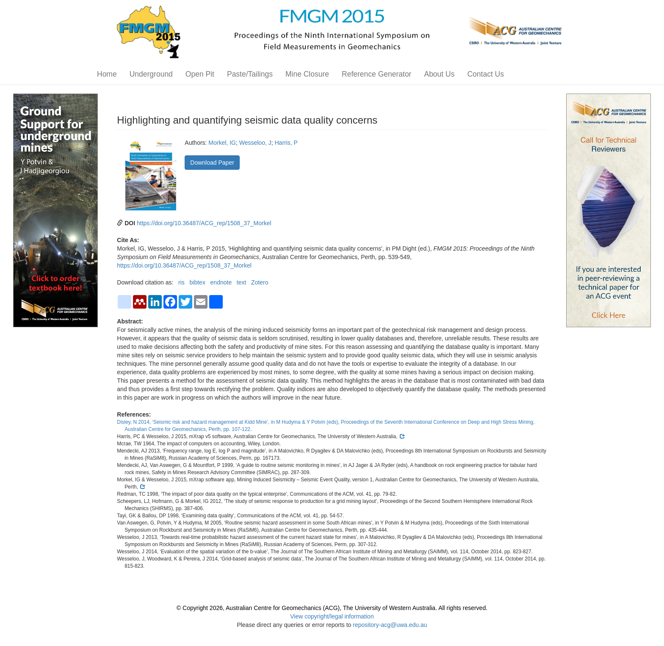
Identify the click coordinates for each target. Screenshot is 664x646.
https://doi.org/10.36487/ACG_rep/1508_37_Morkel (204, 223)
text (241, 282)
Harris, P (286, 142)
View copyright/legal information (332, 616)
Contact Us (485, 74)
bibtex (197, 282)
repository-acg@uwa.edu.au (390, 624)
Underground (151, 74)
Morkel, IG (222, 142)
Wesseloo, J (255, 142)
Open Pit (199, 74)
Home (107, 74)
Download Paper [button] (212, 162)
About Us (439, 74)
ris (181, 282)
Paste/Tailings (250, 74)
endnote (221, 282)
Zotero (259, 282)
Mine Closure (307, 74)
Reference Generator (376, 74)
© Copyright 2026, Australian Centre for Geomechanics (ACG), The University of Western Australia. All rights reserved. (332, 608)
